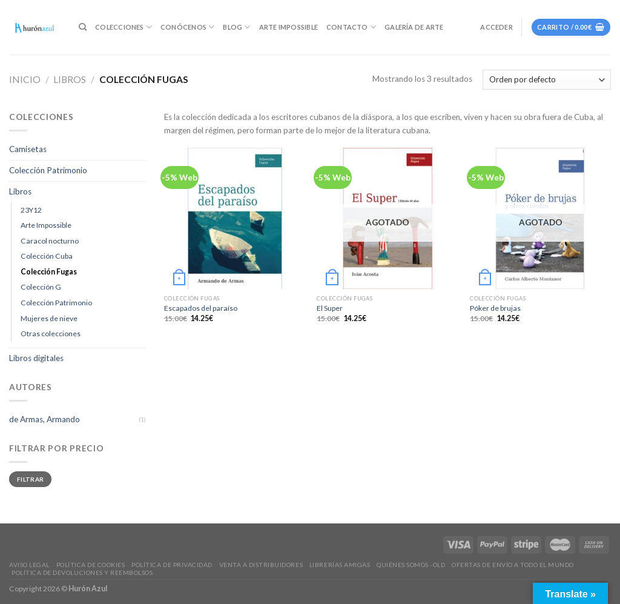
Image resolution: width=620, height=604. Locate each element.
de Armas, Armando (44, 419)
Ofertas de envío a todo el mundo (513, 564)
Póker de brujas (495, 308)
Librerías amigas (339, 564)
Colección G (41, 286)
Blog (236, 27)
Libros (69, 79)
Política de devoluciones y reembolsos (82, 572)
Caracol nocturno (50, 240)
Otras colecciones (51, 333)
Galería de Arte (413, 27)
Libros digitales (36, 358)
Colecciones (123, 27)
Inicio (25, 79)
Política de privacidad (171, 564)
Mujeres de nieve (49, 318)
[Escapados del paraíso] (234, 218)
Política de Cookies (90, 564)
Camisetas (28, 149)
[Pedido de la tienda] (547, 80)
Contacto (351, 27)
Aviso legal (29, 564)
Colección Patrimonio (48, 170)
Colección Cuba (47, 256)
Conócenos (187, 27)
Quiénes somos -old (411, 564)
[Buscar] (83, 27)
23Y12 (31, 209)
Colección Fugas (49, 271)
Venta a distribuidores (261, 564)
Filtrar (30, 479)
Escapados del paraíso (200, 308)
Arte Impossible (288, 27)
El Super (330, 308)
